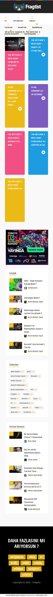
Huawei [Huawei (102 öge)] (28, 394)
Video (32, 557)
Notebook (18, 19)
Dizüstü (26, 574)
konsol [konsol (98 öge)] (14, 399)
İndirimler (37, 26)
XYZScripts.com (41, 595)
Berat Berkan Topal (35, 302)
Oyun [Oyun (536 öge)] (37, 399)
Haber (25, 563)
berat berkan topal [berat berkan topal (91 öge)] (19, 376)
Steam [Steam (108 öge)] (15, 408)
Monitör (22, 26)
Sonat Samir (33, 460)
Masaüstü (33, 569)
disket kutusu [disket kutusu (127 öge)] (18, 381)
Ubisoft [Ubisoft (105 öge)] (27, 408)
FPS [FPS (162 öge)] (34, 390)
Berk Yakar (32, 441)
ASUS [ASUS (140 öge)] (30, 372)
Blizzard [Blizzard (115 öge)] (35, 376)
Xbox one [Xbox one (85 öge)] (15, 412)
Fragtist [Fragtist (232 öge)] (15, 394)
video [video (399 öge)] (39, 408)
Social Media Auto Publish (15, 595)
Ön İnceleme (30, 32)
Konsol (38, 563)
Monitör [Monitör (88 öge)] (26, 399)
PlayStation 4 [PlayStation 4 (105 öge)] (26, 403)
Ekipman (18, 569)
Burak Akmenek (34, 509)
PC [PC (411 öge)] (13, 403)
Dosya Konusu (12, 32)
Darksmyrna (32, 288)
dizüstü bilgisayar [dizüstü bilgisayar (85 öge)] (19, 385)
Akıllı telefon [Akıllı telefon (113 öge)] (17, 372)
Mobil (14, 563)
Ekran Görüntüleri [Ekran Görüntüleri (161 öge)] (19, 390)
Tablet (32, 19)
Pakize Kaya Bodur (35, 475)
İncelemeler (17, 557)
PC (6, 19)
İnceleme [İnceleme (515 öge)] (29, 412)
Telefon (8, 26)
